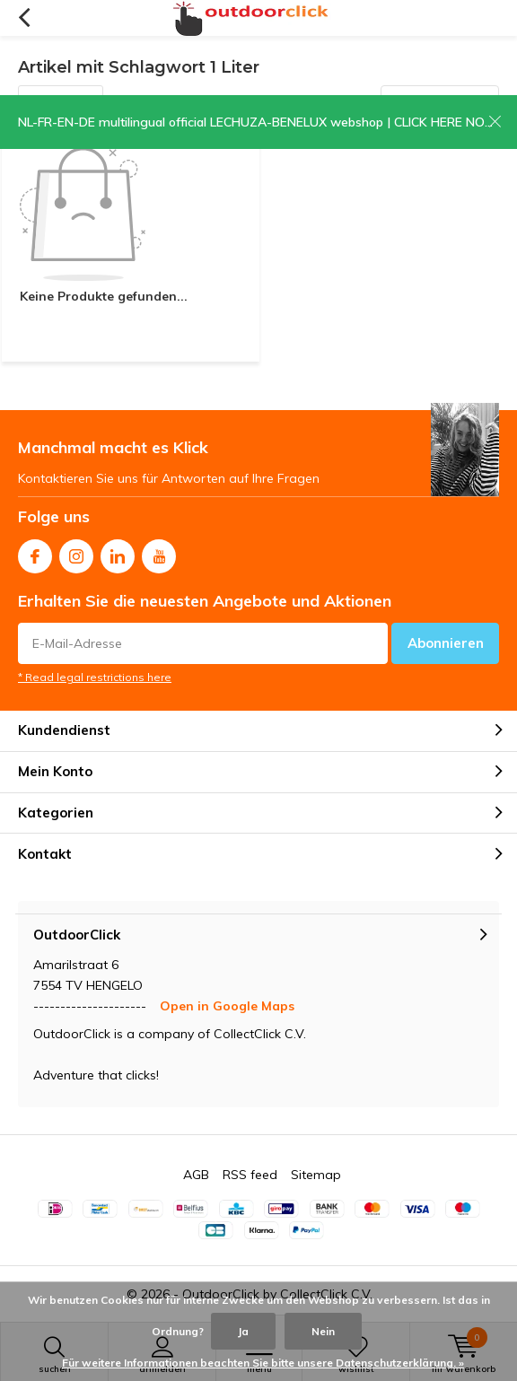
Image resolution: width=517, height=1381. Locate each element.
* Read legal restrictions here (94, 677)
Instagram (76, 552)
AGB (196, 1175)
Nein (323, 1331)
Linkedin (118, 552)
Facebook (35, 552)
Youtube (159, 552)
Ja (243, 1331)
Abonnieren (445, 642)
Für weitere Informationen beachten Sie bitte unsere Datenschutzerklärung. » (263, 1362)
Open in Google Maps (227, 1006)
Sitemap (316, 1175)
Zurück (24, 18)
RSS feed (250, 1175)
